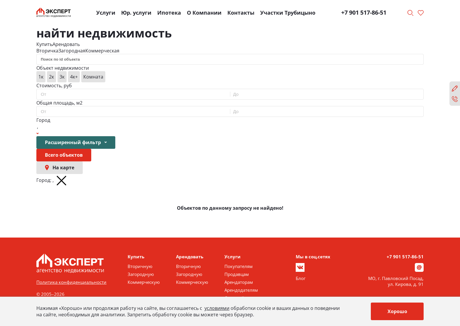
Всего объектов (64, 155)
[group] (230, 76)
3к (62, 77)
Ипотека (169, 12)
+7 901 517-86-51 (363, 12)
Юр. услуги (136, 12)
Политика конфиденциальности (71, 282)
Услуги (105, 12)
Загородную (141, 274)
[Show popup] (37, 129)
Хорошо (397, 311)
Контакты (240, 12)
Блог (300, 278)
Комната (93, 77)
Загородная (71, 50)
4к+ (74, 77)
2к (51, 77)
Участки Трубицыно (287, 12)
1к (40, 77)
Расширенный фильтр (76, 142)
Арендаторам (238, 282)
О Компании (204, 12)
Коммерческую (144, 282)
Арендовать (66, 44)
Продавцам (236, 274)
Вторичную (140, 266)
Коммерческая (102, 50)
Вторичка (47, 50)
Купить (44, 44)
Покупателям (238, 266)
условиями (216, 308)
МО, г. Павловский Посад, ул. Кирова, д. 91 (396, 281)
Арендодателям (241, 290)
